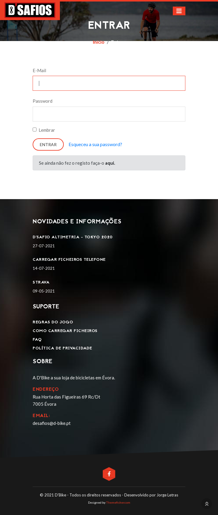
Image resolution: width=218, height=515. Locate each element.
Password (42, 101)
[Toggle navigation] (179, 11)
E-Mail (39, 70)
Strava (41, 282)
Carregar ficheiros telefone (69, 260)
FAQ (37, 340)
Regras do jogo (53, 322)
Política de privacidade (62, 348)
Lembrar (47, 130)
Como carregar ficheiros (65, 331)
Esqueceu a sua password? (95, 144)
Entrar (48, 144)
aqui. (110, 163)
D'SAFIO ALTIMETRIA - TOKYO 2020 (73, 237)
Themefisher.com (118, 502)
